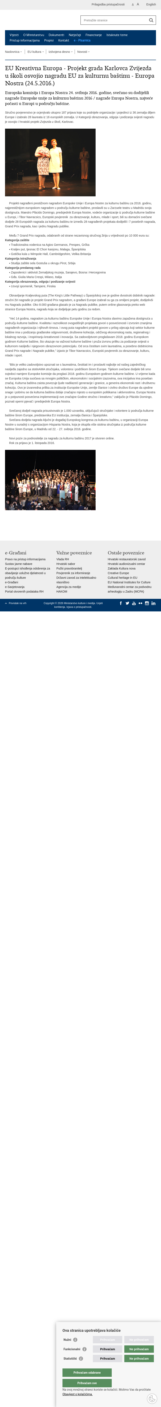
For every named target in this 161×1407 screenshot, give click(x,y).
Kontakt (63, 40)
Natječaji (75, 35)
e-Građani (11, 582)
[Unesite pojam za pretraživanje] (114, 20)
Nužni (67, 1348)
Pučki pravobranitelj (69, 568)
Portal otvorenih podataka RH (24, 591)
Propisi (49, 40)
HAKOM (61, 591)
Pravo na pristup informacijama (25, 559)
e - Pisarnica (82, 40)
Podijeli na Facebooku (16, 525)
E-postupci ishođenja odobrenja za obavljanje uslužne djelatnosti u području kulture (27, 573)
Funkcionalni (72, 1357)
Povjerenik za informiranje (73, 573)
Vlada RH (62, 559)
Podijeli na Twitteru (25, 525)
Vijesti (14, 35)
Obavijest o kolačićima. (77, 1394)
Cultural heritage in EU (122, 577)
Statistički (70, 1367)
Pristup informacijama (25, 40)
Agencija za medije (68, 587)
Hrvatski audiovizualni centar (126, 564)
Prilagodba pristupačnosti (108, 4)
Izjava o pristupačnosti (78, 607)
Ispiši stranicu (7, 525)
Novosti (82, 51)
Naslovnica (12, 51)
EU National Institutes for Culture (129, 582)
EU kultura (34, 51)
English (151, 4)
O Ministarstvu (33, 35)
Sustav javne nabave (18, 564)
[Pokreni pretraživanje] (151, 20)
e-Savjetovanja (15, 587)
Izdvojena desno (59, 51)
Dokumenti (56, 35)
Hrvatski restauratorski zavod (127, 559)
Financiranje (94, 35)
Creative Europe (118, 573)
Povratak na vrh (17, 603)
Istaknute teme (117, 35)
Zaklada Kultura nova (121, 568)
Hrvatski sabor (65, 564)
